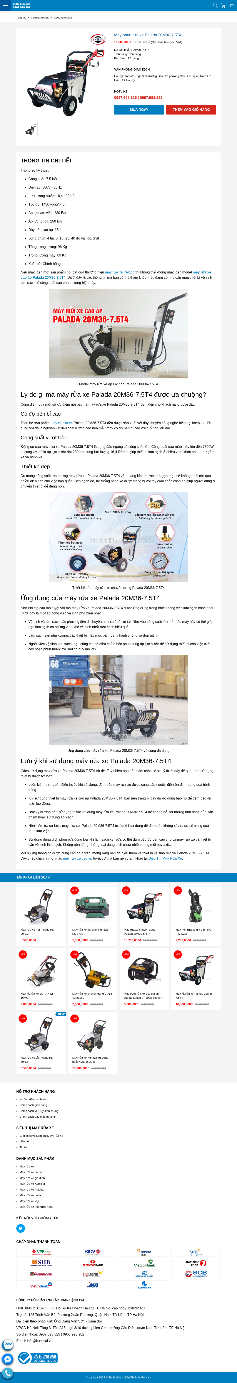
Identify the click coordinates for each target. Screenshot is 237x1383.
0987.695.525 (21, 3)
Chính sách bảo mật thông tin (38, 1116)
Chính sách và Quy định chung (39, 1111)
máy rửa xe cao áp (77, 858)
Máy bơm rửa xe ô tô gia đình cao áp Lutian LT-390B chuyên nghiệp (143, 998)
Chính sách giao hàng (33, 1105)
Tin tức (24, 1147)
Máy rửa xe (27, 1166)
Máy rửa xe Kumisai (32, 1183)
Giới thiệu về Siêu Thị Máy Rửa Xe (41, 1135)
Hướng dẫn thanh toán (34, 1099)
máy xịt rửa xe (61, 423)
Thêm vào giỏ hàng (191, 109)
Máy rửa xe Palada (31, 1189)
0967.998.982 (21, 7)
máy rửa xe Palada (120, 272)
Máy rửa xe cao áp (31, 1172)
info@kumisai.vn (40, 1341)
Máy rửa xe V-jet (30, 1201)
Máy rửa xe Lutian (31, 1195)
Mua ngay (139, 109)
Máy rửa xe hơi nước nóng (36, 1206)
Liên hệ (24, 1141)
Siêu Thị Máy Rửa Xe (165, 858)
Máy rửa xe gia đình (32, 1178)
